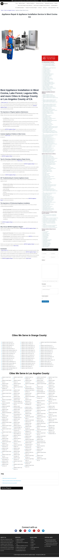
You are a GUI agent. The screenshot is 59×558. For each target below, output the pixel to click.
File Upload (44, 284)
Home (2, 10)
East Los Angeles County (9, 10)
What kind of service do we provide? (9, 478)
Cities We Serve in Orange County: (29, 335)
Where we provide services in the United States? (12, 480)
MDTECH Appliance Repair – (30, 554)
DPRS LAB (2, 339)
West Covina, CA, (4, 102)
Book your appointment (51, 57)
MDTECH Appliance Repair (10, 129)
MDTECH (30, 236)
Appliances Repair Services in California (49, 153)
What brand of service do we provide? (10, 483)
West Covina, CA (4, 250)
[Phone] (54, 257)
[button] (29, 478)
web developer (11, 339)
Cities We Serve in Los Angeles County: (29, 373)
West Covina (7, 135)
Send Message (45, 301)
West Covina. (28, 258)
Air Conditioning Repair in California (48, 62)
